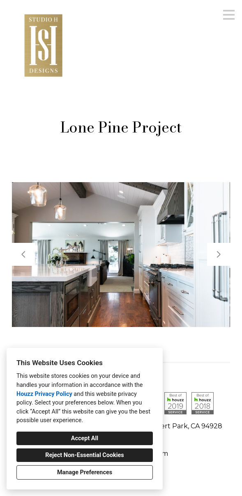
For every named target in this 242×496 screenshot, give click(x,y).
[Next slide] (218, 254)
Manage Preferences (84, 472)
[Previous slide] (23, 254)
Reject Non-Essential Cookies (84, 455)
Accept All (84, 438)
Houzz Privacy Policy (44, 394)
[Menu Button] (229, 15)
